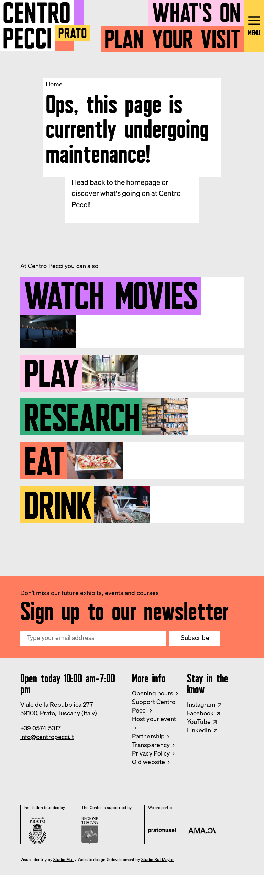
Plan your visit (172, 36)
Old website (148, 762)
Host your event (154, 719)
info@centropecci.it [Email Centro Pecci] (47, 737)
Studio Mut (63, 859)
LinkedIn (199, 730)
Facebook (200, 713)
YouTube (199, 722)
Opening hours (152, 693)
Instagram (201, 704)
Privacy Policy (151, 753)
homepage (143, 182)
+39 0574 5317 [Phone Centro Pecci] (40, 728)
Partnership (148, 736)
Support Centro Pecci (153, 706)
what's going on (125, 193)
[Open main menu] (254, 26)
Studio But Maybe (157, 859)
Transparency (151, 745)
